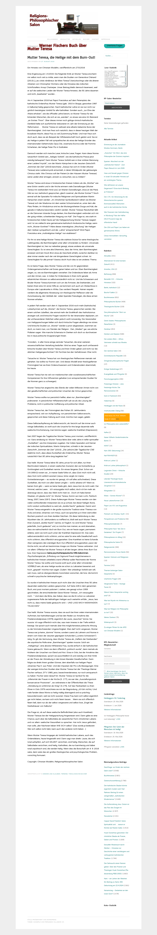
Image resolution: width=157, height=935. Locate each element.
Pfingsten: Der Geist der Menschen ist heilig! (114, 727)
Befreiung (107, 274)
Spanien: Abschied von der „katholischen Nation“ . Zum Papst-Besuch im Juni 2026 (114, 164)
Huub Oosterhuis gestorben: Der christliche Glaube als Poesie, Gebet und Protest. (116, 836)
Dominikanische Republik (113, 356)
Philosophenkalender (112, 524)
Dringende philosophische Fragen (116, 361)
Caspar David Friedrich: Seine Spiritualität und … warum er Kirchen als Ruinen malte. (115, 824)
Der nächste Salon (111, 351)
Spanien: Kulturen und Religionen (116, 557)
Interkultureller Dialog (112, 411)
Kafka (106, 432)
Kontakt (95, 39)
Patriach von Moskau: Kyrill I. (114, 514)
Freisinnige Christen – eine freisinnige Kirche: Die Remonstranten (114, 387)
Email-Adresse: (109, 664)
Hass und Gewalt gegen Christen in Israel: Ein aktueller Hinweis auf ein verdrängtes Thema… (116, 176)
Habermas (108, 401)
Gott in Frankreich (110, 396)
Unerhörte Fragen (114, 46)
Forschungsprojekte (111, 379)
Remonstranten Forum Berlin (114, 552)
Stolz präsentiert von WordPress (41, 919)
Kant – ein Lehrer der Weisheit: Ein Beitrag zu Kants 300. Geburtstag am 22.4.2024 (115, 882)
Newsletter (65, 39)
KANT (106, 446)
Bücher (86, 39)
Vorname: (107, 649)
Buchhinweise (109, 297)
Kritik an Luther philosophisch (115, 466)
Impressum (105, 39)
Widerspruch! (109, 622)
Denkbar (107, 329)
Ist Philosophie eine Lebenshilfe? (116, 424)
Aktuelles (76, 39)
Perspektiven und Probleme (114, 519)
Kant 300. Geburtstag (112, 451)
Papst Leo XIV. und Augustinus (115, 506)
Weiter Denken (109, 617)
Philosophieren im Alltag (113, 537)
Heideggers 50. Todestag (114, 698)
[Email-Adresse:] (117, 103)
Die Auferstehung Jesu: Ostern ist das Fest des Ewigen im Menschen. (116, 807)
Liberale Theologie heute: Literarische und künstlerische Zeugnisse (115, 482)
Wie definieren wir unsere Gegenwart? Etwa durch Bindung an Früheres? (116, 188)
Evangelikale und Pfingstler (114, 374)
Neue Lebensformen (112, 501)
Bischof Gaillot (109, 292)
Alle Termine (108, 129)
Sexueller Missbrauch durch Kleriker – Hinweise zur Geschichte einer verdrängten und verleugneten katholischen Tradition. (116, 851)
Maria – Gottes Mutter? (113, 496)
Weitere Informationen (112, 710)
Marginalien (108, 491)
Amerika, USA (109, 269)
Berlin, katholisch (110, 288)
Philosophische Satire (112, 542)
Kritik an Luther (109, 461)
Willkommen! (52, 39)
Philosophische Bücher (112, 302)
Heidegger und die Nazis (113, 406)
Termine (64, 774)
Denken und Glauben (51, 774)
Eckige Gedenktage (111, 369)
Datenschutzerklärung (112, 781)
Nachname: (108, 656)
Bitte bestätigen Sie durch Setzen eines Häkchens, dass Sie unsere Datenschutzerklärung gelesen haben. (116, 674)
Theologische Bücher (78, 774)
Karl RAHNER (109, 456)
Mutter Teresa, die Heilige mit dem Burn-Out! (61, 57)
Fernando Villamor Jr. (54, 922)
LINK (118, 719)
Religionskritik (109, 547)
